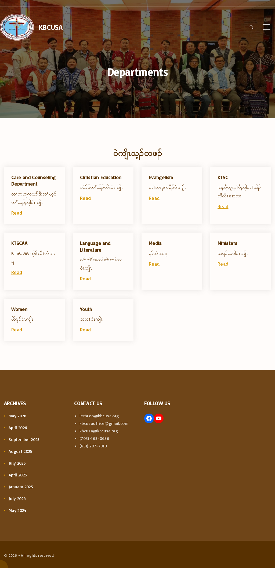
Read (16, 213)
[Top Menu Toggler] (267, 27)
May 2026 (18, 415)
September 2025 (24, 439)
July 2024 (17, 498)
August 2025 (20, 451)
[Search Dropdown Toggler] (251, 27)
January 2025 (21, 486)
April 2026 (18, 427)
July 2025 (17, 463)
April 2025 (18, 474)
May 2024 (18, 510)
